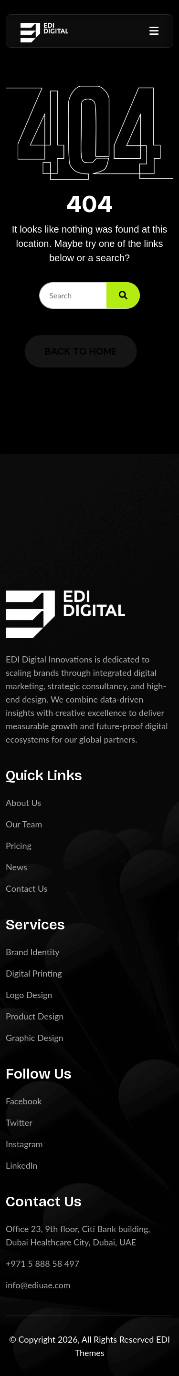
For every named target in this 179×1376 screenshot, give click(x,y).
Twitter (19, 1122)
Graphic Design (34, 1037)
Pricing (19, 845)
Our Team (24, 824)
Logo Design (29, 994)
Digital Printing (34, 973)
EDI (163, 1339)
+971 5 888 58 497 (42, 1263)
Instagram (24, 1144)
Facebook (24, 1101)
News (16, 867)
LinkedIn (22, 1165)
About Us (23, 802)
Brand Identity (33, 952)
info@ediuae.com (38, 1285)
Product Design (34, 1016)
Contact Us (27, 888)
